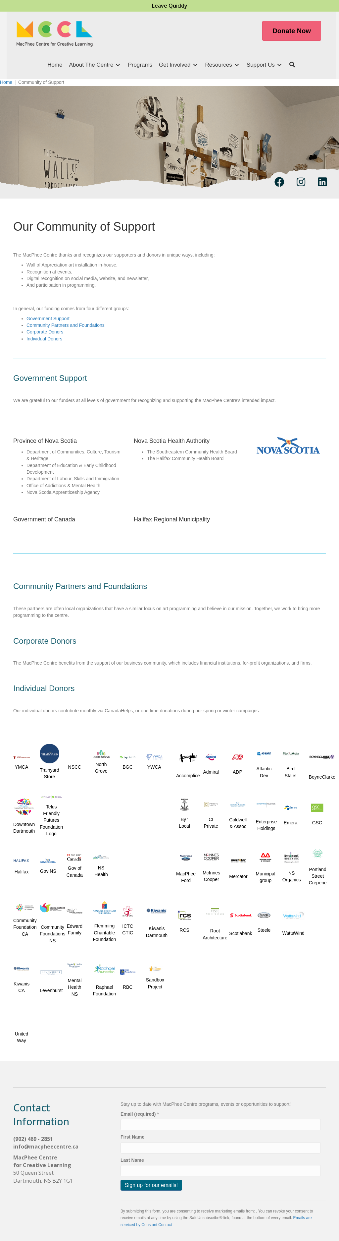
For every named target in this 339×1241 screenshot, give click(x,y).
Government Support (48, 318)
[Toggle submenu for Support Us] (279, 65)
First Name (132, 1137)
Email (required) (140, 1114)
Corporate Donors (44, 331)
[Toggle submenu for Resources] (237, 65)
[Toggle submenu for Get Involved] (195, 65)
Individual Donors (44, 338)
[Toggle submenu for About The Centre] (118, 65)
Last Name (132, 1160)
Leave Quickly (169, 5)
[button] (292, 65)
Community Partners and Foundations (65, 325)
